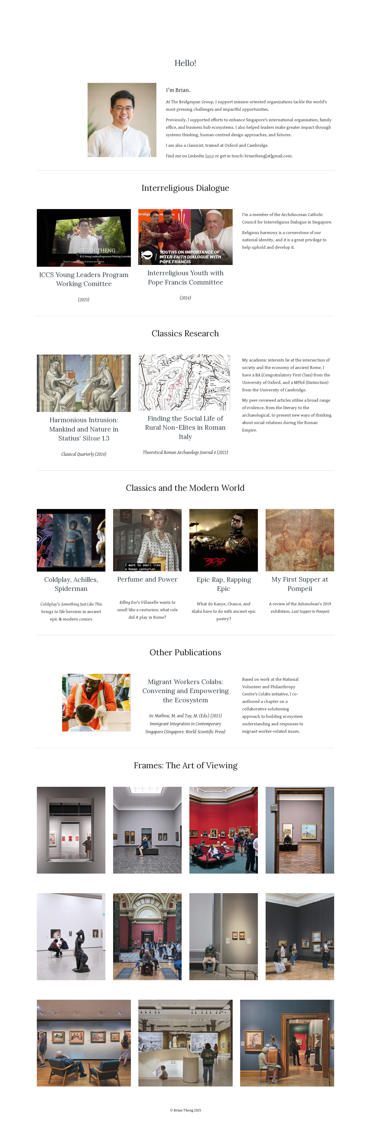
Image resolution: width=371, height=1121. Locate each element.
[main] (185, 62)
